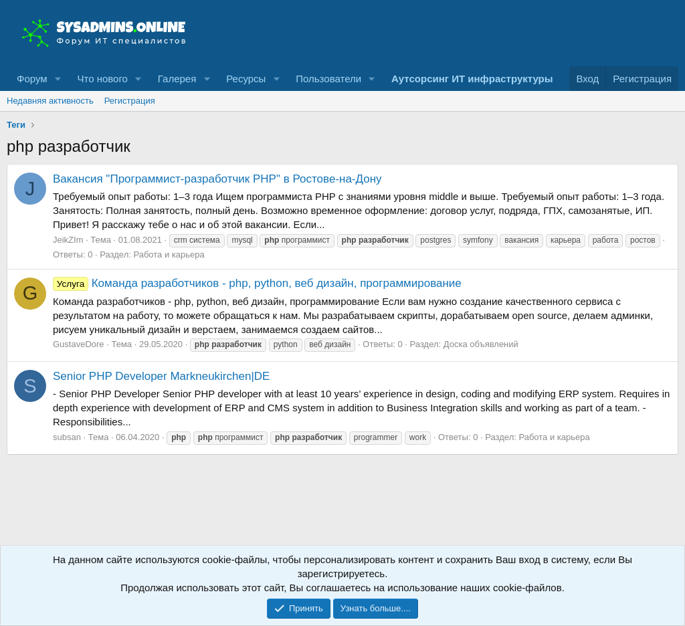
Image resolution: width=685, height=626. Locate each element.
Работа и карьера (168, 254)
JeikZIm (68, 240)
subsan (67, 437)
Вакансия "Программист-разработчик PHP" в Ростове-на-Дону (217, 179)
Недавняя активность (50, 101)
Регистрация (129, 101)
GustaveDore (78, 344)
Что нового (102, 78)
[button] (57, 78)
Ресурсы (246, 78)
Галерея (177, 78)
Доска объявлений (481, 344)
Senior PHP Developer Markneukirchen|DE (161, 376)
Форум (32, 78)
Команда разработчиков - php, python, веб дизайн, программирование (257, 283)
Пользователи (328, 78)
